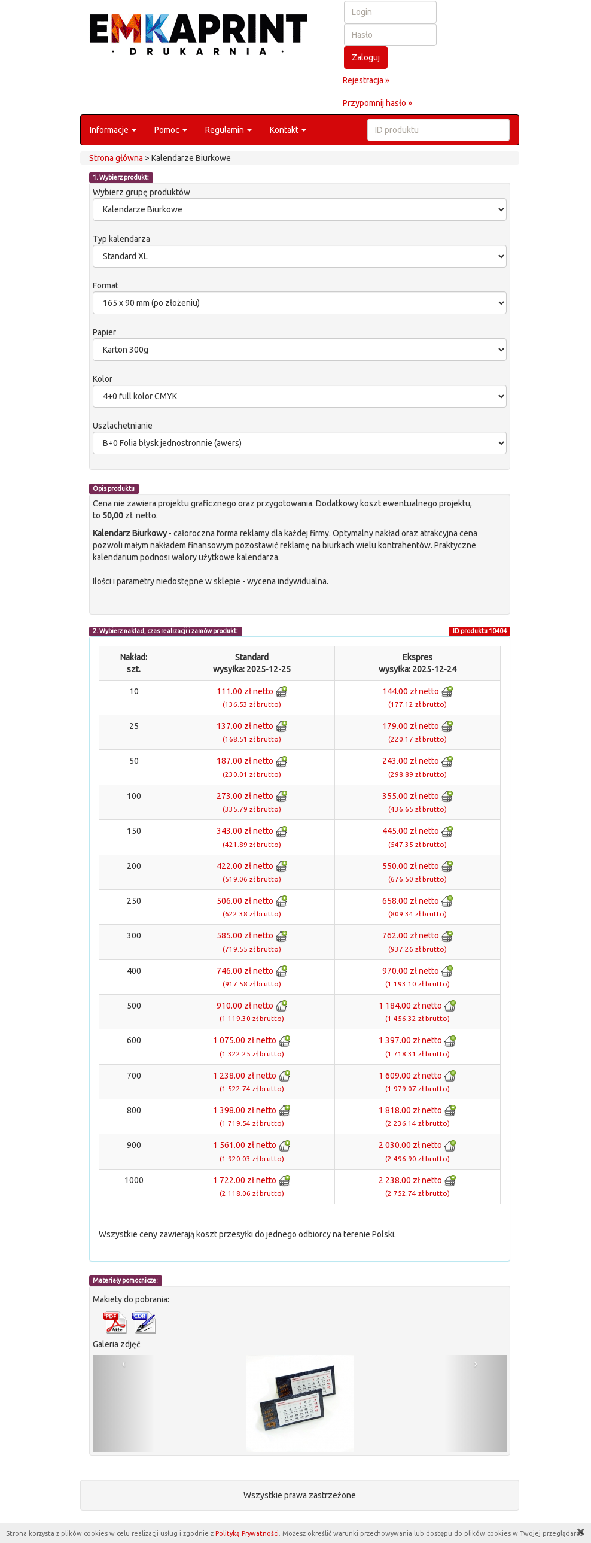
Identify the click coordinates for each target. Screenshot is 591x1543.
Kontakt (288, 130)
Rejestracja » (366, 80)
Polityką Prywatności (247, 1533)
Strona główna (116, 158)
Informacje (113, 130)
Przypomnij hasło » (377, 103)
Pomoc (170, 130)
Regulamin (228, 130)
